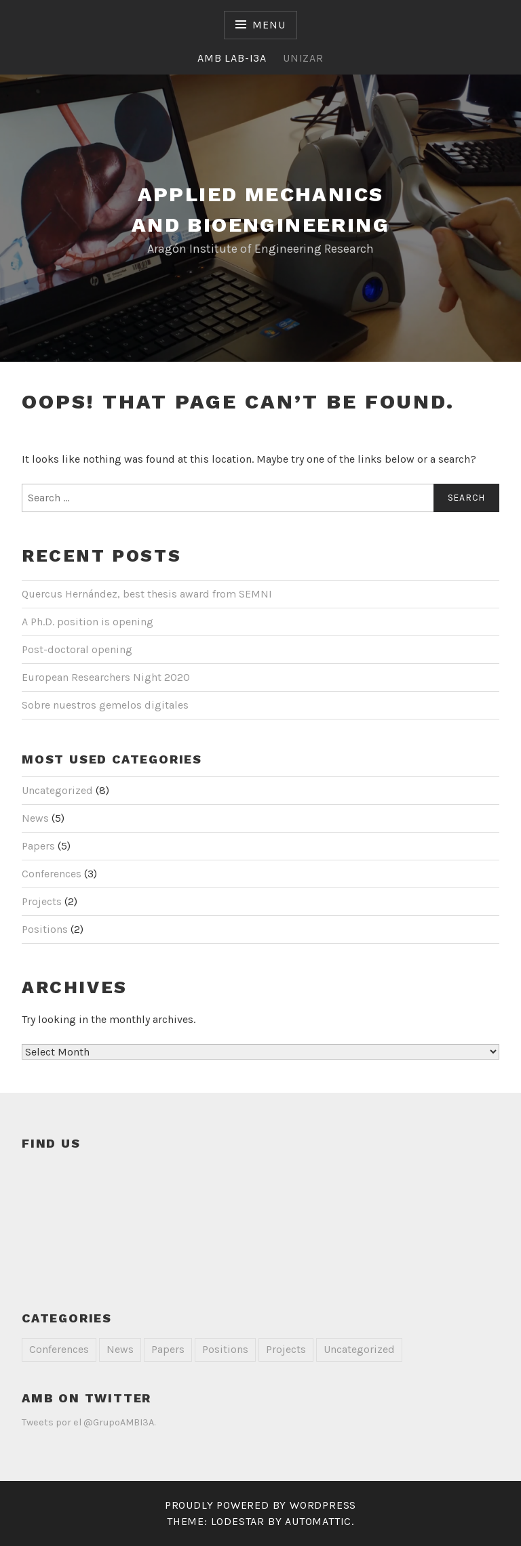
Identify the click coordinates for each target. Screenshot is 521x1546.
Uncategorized (57, 790)
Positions (45, 929)
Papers (38, 845)
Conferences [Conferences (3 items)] (59, 1349)
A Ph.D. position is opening (87, 621)
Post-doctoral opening (77, 649)
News (35, 818)
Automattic (318, 1521)
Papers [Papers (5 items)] (168, 1349)
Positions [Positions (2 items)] (225, 1349)
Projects (42, 901)
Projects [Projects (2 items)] (286, 1349)
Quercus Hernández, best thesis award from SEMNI (147, 593)
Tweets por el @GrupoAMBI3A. (88, 1422)
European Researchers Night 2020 (106, 677)
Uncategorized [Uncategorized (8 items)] (359, 1349)
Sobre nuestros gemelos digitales (105, 704)
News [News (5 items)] (120, 1349)
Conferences (51, 873)
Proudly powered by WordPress (260, 1505)
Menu (268, 24)
